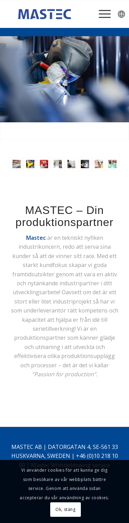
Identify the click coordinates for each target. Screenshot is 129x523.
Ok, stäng (65, 509)
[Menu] (101, 14)
